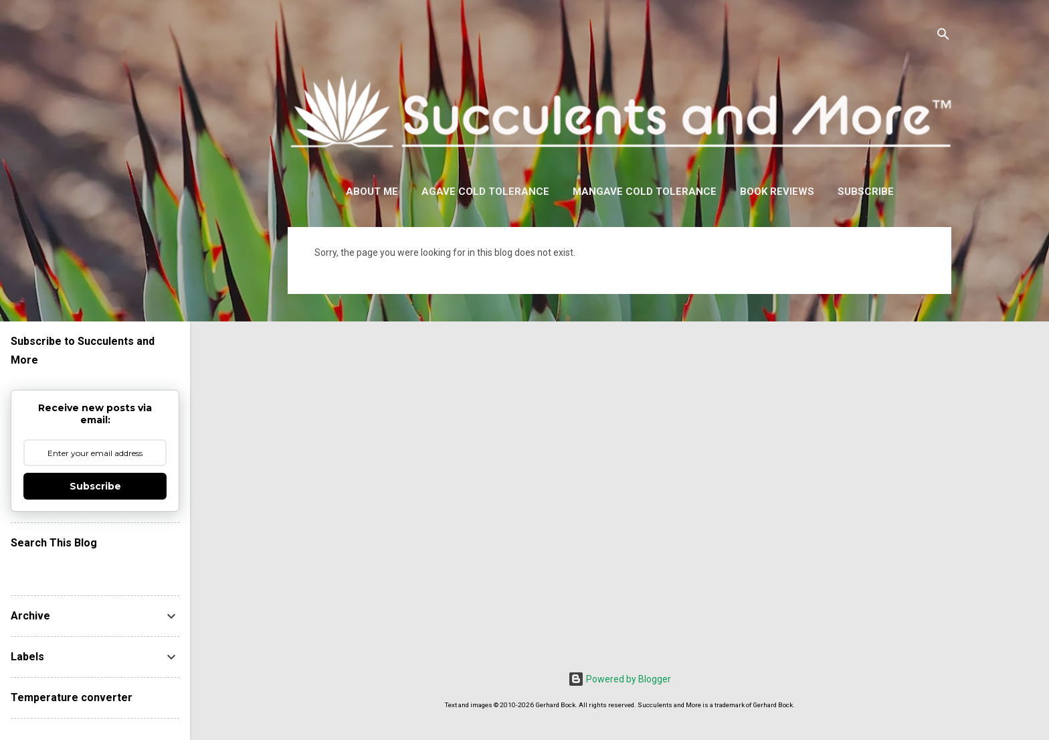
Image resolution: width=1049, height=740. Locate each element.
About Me (372, 192)
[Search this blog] (95, 568)
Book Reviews (777, 192)
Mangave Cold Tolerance (645, 192)
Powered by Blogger (619, 679)
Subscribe (866, 192)
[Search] (943, 36)
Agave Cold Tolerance (485, 192)
